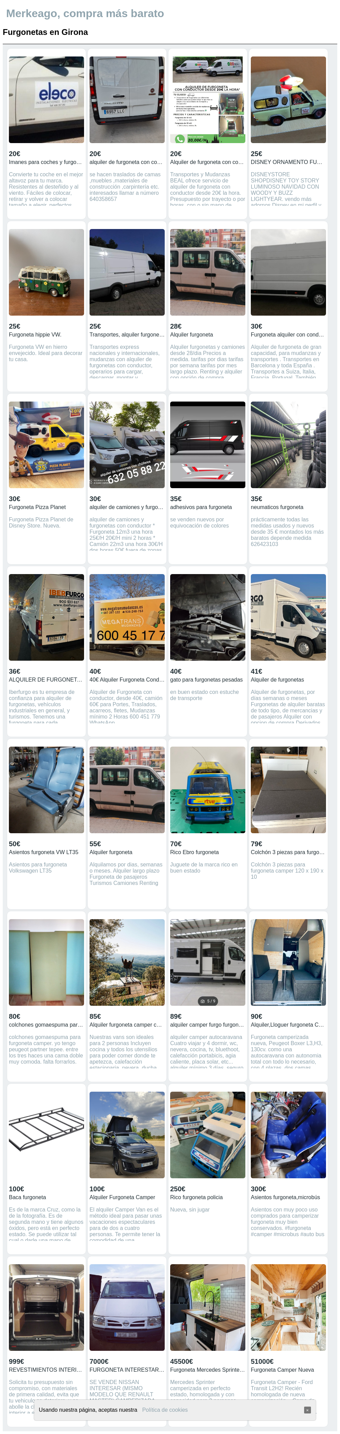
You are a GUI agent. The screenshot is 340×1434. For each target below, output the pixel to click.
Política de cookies (165, 1410)
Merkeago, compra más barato (85, 13)
